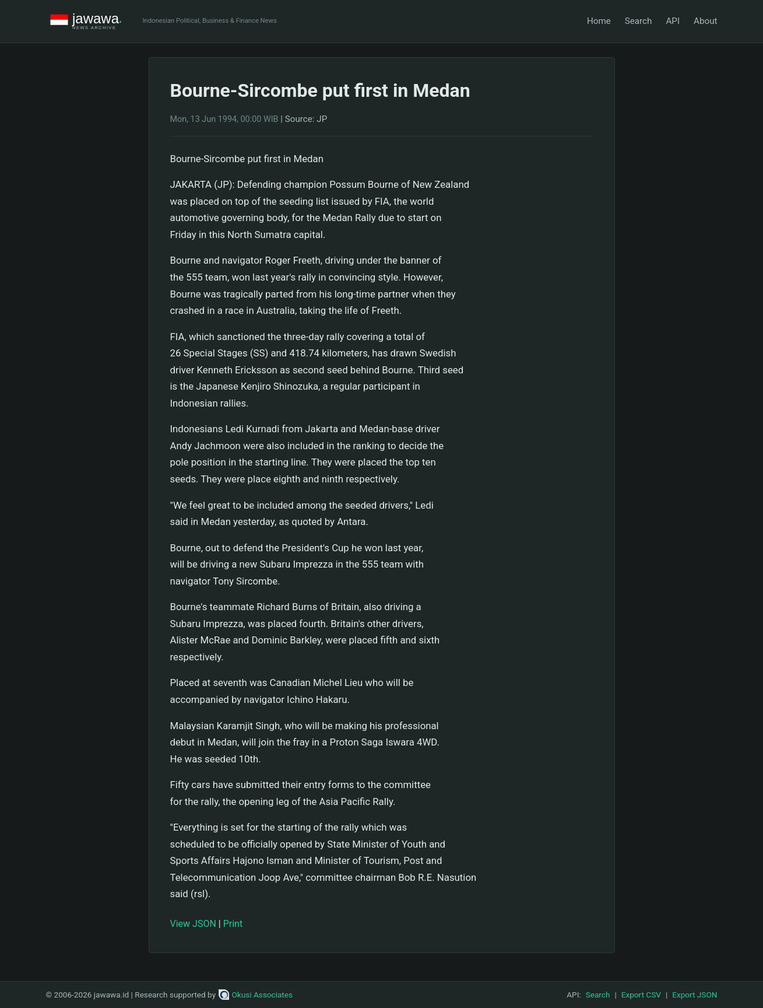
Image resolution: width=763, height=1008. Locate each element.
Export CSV (641, 994)
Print (232, 923)
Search (638, 21)
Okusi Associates (256, 994)
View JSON (193, 923)
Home (599, 21)
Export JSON (694, 994)
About (705, 21)
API (673, 21)
